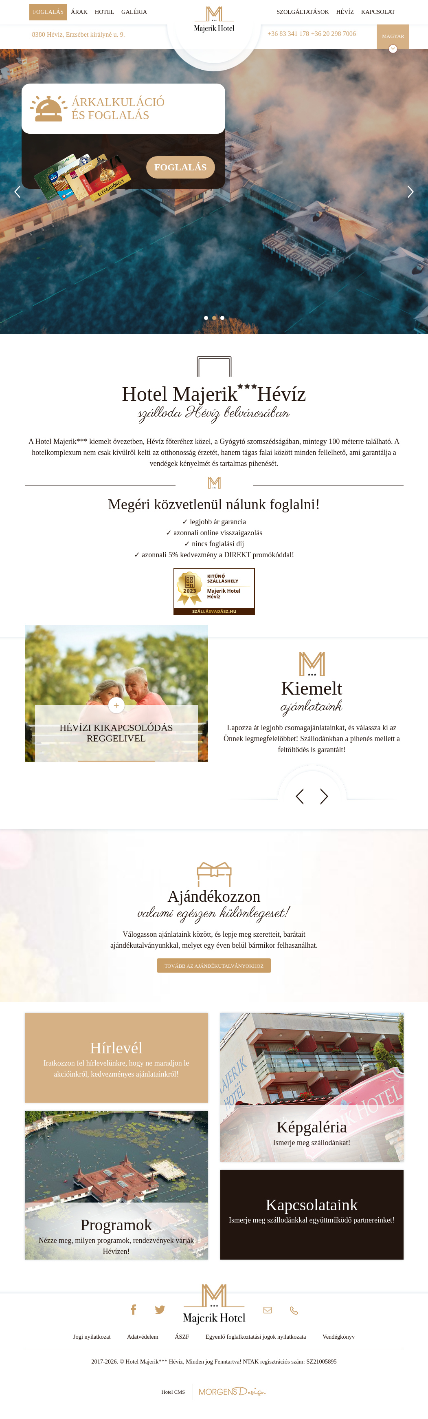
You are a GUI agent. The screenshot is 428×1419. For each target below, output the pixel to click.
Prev (299, 796)
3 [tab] (222, 318)
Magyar (393, 36)
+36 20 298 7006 (333, 34)
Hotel (104, 12)
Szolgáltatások (303, 12)
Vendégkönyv (339, 1336)
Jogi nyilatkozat (92, 1336)
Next (324, 796)
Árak (79, 12)
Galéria (134, 12)
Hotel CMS (214, 1391)
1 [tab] (206, 318)
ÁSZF (182, 1336)
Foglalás (48, 12)
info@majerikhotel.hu (267, 1312)
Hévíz (345, 12)
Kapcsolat (378, 12)
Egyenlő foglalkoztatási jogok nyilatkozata (256, 1336)
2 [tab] (214, 318)
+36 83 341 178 (288, 34)
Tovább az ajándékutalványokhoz (214, 966)
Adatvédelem (142, 1336)
